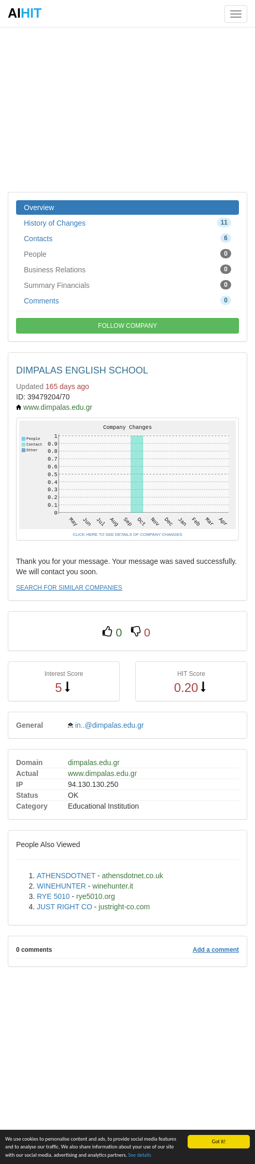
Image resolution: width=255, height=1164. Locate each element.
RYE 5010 (53, 896)
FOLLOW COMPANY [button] (127, 325)
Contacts (127, 238)
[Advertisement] (127, 109)
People (127, 253)
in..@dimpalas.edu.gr (109, 725)
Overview (39, 207)
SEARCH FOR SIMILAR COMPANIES (69, 587)
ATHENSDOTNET (66, 875)
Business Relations (127, 269)
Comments (127, 300)
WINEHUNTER (61, 886)
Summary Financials (127, 284)
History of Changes (127, 222)
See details (139, 1156)
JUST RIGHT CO (64, 907)
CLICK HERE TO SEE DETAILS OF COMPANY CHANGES (127, 534)
